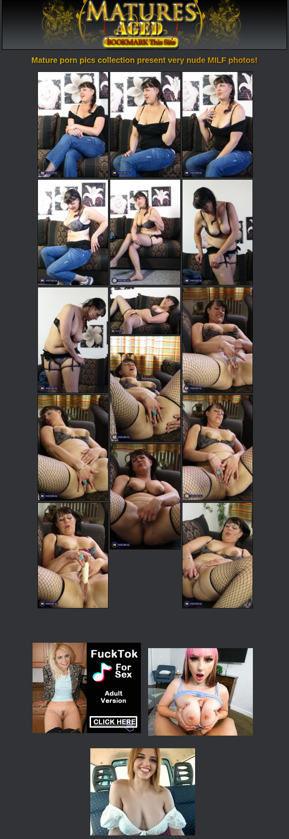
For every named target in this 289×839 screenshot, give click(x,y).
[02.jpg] (145, 124)
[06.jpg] (217, 232)
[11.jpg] (73, 448)
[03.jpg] (217, 124)
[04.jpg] (73, 232)
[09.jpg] (217, 340)
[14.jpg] (73, 555)
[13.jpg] (145, 496)
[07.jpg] (73, 340)
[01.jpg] (73, 124)
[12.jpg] (217, 448)
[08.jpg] (145, 310)
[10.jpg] (145, 389)
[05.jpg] (145, 232)
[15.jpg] (217, 555)
